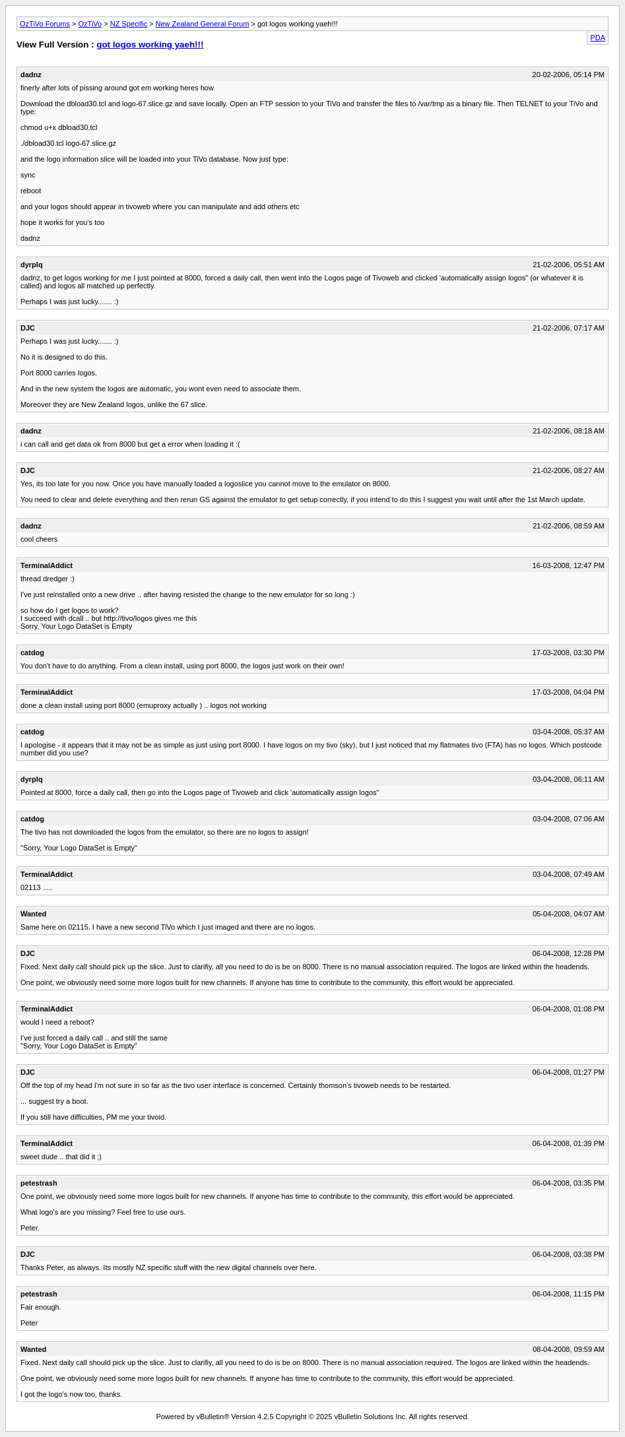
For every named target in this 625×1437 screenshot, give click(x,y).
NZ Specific (128, 24)
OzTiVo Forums (45, 24)
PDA (597, 38)
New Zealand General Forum (202, 24)
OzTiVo (90, 24)
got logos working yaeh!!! (149, 44)
